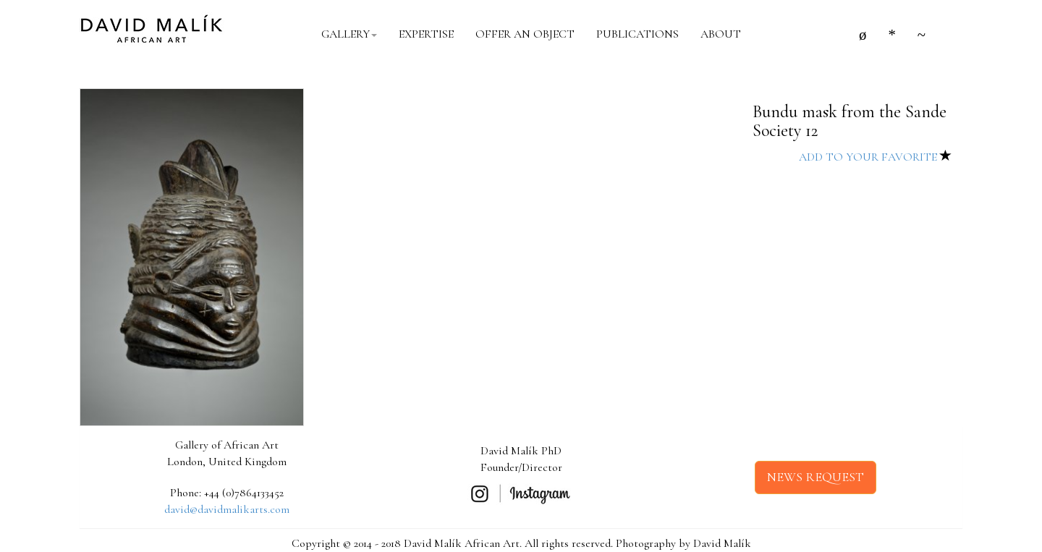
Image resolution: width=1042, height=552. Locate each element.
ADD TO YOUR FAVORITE (875, 157)
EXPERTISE (426, 34)
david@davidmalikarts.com (226, 509)
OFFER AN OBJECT (525, 34)
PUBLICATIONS (637, 34)
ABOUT (720, 34)
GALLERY (349, 34)
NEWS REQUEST (815, 477)
